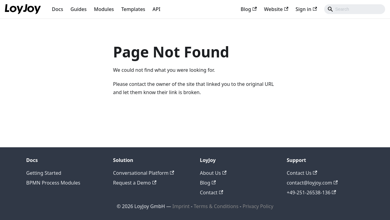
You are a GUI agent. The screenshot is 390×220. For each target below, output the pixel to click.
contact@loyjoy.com (312, 182)
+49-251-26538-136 (311, 192)
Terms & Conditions (217, 206)
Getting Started (43, 173)
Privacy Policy (258, 206)
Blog (249, 9)
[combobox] (354, 9)
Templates (133, 9)
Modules (104, 9)
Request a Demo (134, 182)
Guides (78, 9)
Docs (57, 9)
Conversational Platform (143, 173)
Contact (211, 192)
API (157, 9)
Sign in (306, 9)
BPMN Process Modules (53, 182)
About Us (213, 173)
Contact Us (302, 173)
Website (276, 9)
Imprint (181, 206)
